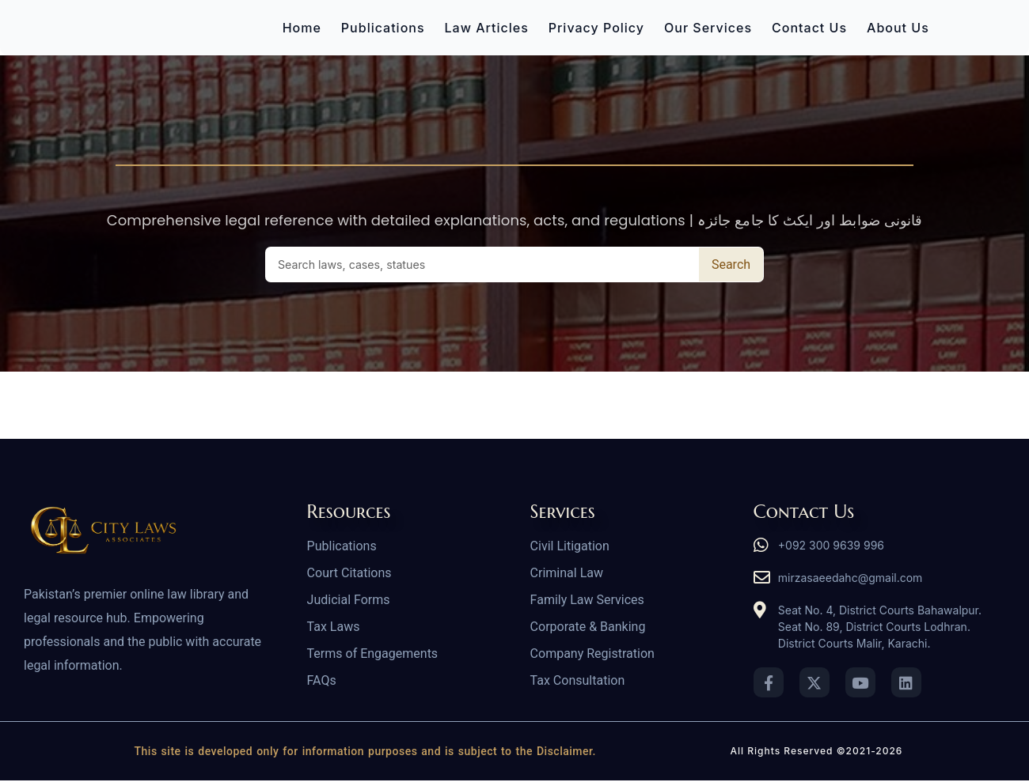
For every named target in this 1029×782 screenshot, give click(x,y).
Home (302, 28)
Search (731, 264)
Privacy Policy (596, 28)
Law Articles (487, 28)
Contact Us (809, 28)
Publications (383, 28)
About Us (898, 28)
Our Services (708, 28)
